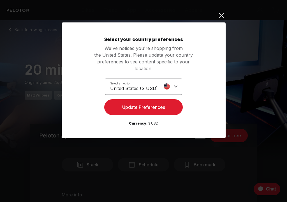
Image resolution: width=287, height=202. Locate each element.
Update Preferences (143, 108)
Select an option (120, 83)
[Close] (144, 15)
